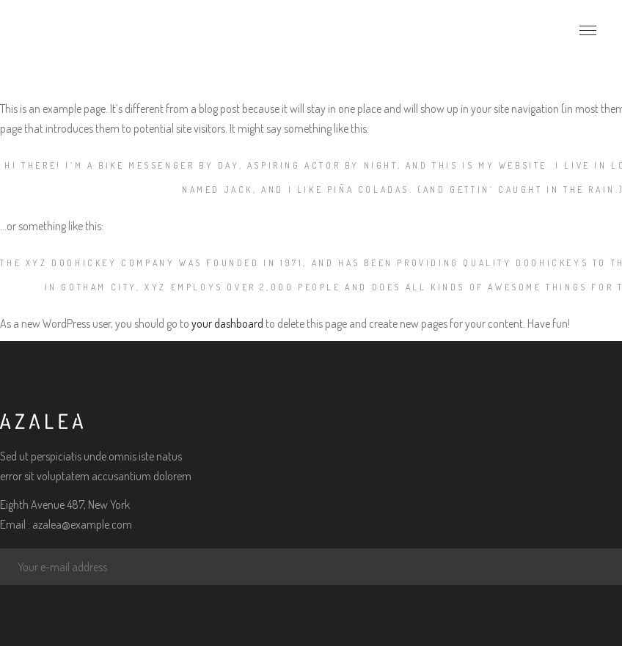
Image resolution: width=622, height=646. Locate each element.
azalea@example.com (82, 524)
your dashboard (227, 323)
